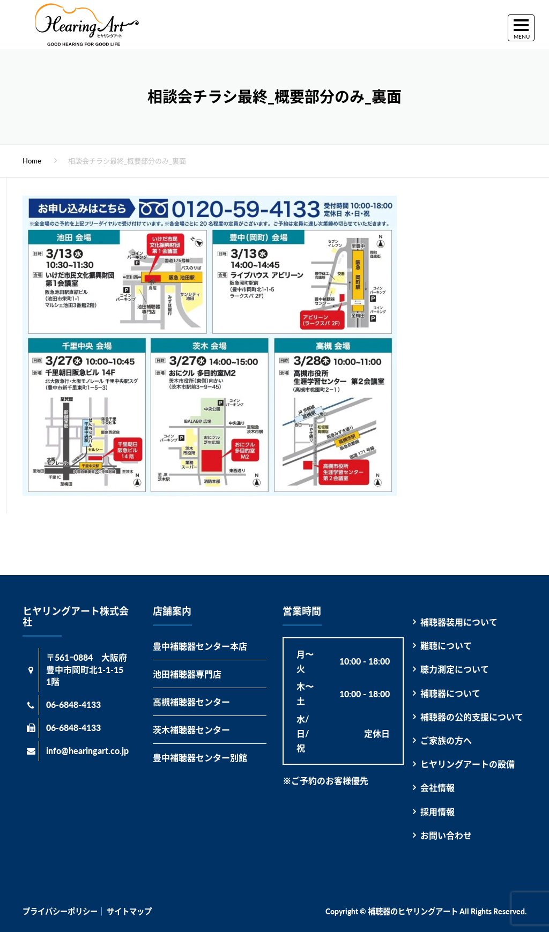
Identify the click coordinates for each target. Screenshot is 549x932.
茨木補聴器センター (191, 730)
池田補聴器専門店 (187, 674)
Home (32, 160)
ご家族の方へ (446, 740)
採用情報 (437, 812)
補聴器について (450, 693)
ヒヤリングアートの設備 (467, 764)
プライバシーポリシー (60, 911)
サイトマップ (129, 911)
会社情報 (437, 787)
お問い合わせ (446, 835)
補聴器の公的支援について (471, 717)
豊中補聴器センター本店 (200, 646)
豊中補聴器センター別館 (200, 757)
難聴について (446, 645)
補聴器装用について (459, 622)
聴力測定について (454, 669)
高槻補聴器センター (191, 702)
